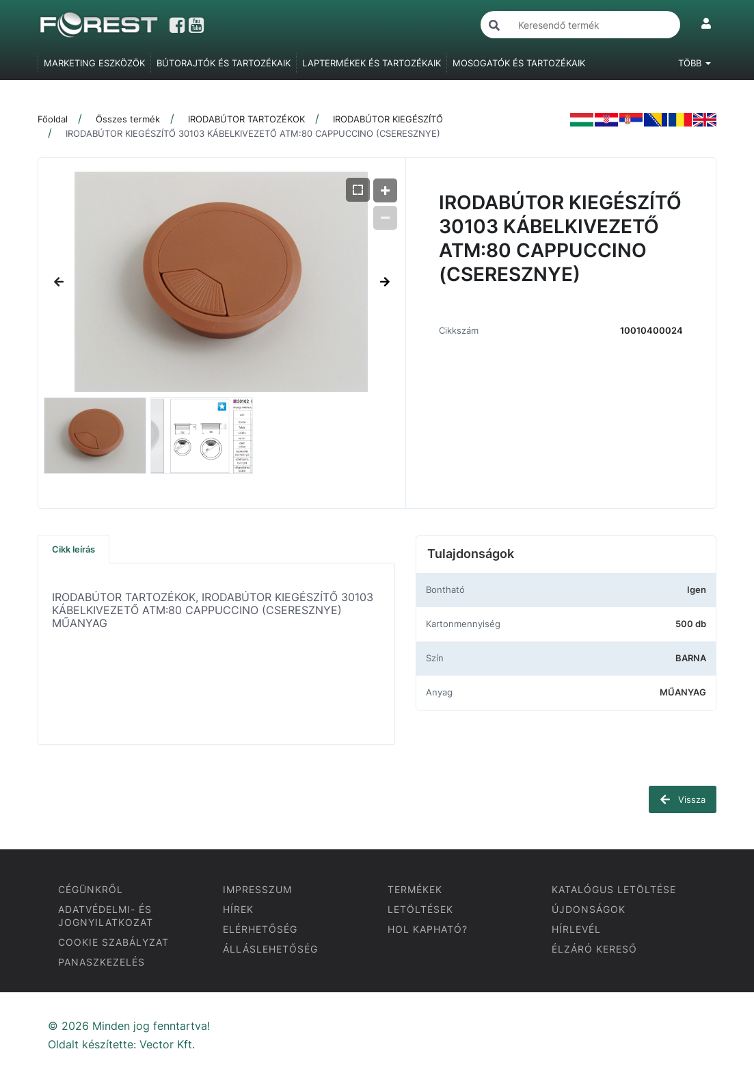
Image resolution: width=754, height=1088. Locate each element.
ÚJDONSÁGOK (588, 909)
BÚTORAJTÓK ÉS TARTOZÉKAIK (224, 62)
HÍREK (238, 909)
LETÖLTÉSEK (420, 909)
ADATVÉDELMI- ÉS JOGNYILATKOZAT (105, 915)
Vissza (682, 799)
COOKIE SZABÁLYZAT (113, 942)
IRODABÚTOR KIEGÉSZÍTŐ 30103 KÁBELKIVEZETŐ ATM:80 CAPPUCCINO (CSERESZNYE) (253, 133)
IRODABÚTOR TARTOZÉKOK (246, 119)
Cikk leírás (73, 549)
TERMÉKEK (415, 889)
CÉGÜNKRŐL (90, 889)
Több (694, 62)
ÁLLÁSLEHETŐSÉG (270, 949)
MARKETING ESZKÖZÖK (94, 62)
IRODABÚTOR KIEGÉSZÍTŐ (388, 119)
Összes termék (128, 119)
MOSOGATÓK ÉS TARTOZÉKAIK (519, 62)
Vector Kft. (167, 1044)
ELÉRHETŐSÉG (260, 929)
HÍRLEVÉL (576, 929)
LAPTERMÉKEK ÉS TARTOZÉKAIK (371, 62)
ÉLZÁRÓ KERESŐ (594, 949)
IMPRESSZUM (257, 889)
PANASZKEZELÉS (101, 962)
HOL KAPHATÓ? (428, 929)
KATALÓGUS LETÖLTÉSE (614, 889)
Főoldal (53, 119)
